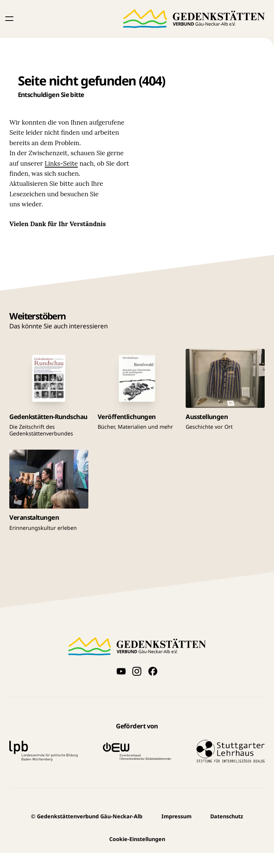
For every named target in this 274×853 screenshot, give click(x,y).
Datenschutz (226, 816)
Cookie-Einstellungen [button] (137, 839)
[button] (9, 18)
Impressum (176, 816)
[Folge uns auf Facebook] (153, 671)
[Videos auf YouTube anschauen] (121, 671)
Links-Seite (61, 163)
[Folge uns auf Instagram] (137, 671)
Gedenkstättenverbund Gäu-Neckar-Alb (86, 816)
